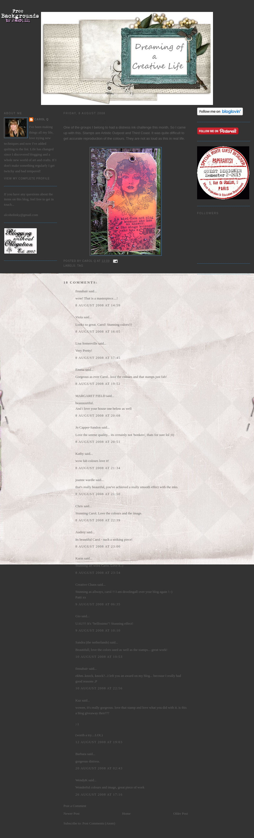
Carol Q (41, 119)
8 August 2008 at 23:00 (97, 546)
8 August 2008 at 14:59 (97, 305)
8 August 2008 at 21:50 (97, 494)
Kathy (79, 454)
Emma (79, 370)
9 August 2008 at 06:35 (97, 604)
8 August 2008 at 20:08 (97, 415)
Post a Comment (75, 806)
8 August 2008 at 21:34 (97, 468)
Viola (79, 317)
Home (126, 813)
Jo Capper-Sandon (88, 427)
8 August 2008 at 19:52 (97, 384)
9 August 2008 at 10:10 (97, 630)
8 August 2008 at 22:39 (97, 520)
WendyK (81, 780)
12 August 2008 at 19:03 (99, 742)
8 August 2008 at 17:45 (97, 358)
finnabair (81, 291)
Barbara (80, 754)
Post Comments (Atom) (99, 823)
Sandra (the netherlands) (92, 642)
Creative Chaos (86, 584)
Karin (79, 558)
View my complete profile (27, 178)
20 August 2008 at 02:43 (99, 768)
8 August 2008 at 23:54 (97, 573)
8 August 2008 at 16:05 (97, 331)
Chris (79, 506)
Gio (78, 616)
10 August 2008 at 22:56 (99, 688)
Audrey (80, 532)
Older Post (180, 813)
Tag (80, 265)
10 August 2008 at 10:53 (99, 657)
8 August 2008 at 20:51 (97, 442)
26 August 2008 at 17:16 (99, 794)
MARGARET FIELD (90, 396)
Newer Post (71, 813)
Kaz (78, 700)
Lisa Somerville (86, 343)
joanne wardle (85, 480)
